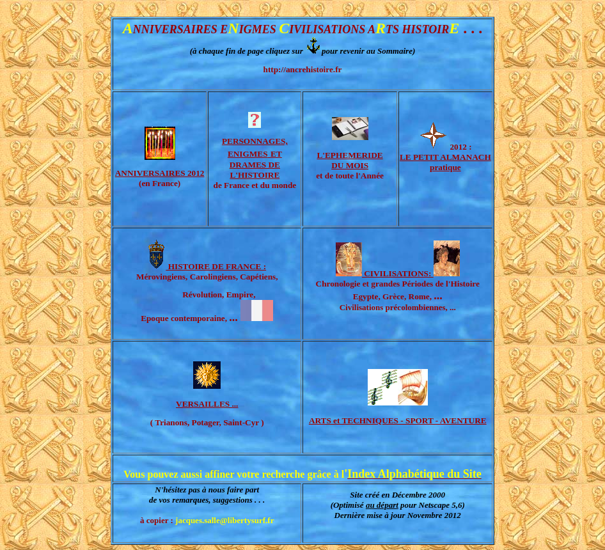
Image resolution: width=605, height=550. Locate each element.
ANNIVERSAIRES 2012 (160, 173)
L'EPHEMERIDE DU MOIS (349, 160)
